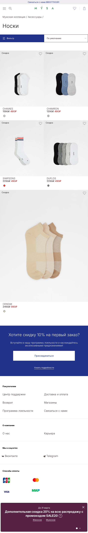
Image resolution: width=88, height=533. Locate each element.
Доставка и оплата (56, 394)
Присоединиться (44, 355)
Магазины (50, 402)
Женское (37, 520)
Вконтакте (11, 456)
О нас (6, 433)
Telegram (52, 456)
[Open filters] (22, 38)
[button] (4, 116)
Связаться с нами (55, 410)
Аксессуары (35, 16)
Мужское (50, 520)
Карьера (49, 433)
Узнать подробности (44, 367)
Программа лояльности (18, 410)
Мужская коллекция (14, 16)
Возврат (8, 402)
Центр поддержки (14, 394)
